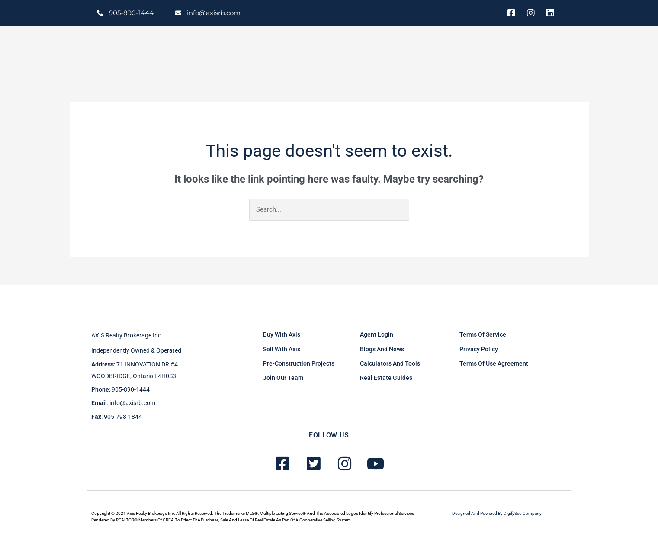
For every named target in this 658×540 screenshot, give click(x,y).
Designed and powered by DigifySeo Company (497, 514)
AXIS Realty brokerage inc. (127, 336)
